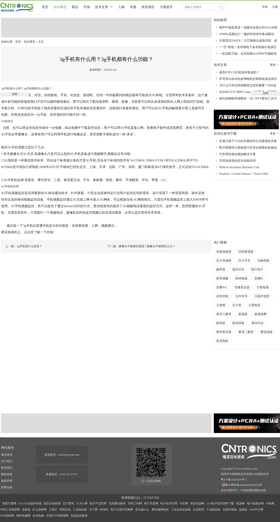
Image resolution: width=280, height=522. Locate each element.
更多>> (274, 133)
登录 (265, 6)
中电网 (270, 503)
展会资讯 (6, 454)
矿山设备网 (40, 509)
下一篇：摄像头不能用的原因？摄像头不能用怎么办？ (141, 246)
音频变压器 (242, 287)
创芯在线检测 (52, 503)
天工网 (93, 509)
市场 (86, 7)
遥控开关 (238, 269)
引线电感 (263, 287)
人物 (121, 7)
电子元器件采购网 (121, 509)
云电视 (220, 305)
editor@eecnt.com (69, 454)
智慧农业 (65, 509)
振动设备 (238, 323)
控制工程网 (135, 503)
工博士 (53, 509)
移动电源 (241, 278)
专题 (133, 7)
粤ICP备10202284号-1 (234, 479)
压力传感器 (223, 260)
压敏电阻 (263, 260)
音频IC (259, 278)
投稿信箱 (6, 487)
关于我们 (6, 461)
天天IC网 (81, 503)
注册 (275, 6)
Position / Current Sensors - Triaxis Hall (243, 173)
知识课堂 (59, 7)
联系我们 (6, 467)
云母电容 (254, 305)
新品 (75, 7)
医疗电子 (257, 269)
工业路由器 (80, 509)
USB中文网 (256, 509)
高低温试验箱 (79, 515)
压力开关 (244, 260)
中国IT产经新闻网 (57, 515)
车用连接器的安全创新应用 (237, 160)
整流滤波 (266, 332)
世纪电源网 (197, 503)
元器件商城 (229, 509)
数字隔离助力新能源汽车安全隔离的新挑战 (248, 147)
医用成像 (222, 278)
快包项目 (148, 7)
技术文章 (101, 7)
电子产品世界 (98, 503)
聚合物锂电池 (160, 509)
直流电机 (222, 340)
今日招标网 (7, 515)
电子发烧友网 (255, 503)
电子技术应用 (168, 503)
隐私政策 (6, 474)
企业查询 (198, 509)
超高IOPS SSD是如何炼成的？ (239, 72)
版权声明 (6, 480)
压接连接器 (223, 251)
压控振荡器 (246, 251)
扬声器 (220, 269)
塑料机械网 (23, 515)
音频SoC (221, 287)
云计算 (236, 305)
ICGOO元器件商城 (29, 503)
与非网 (184, 503)
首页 (45, 7)
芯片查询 (68, 503)
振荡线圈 (260, 314)
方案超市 (166, 7)
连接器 (26, 509)
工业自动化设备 (181, 509)
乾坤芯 (104, 509)
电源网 (240, 503)
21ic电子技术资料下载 (220, 503)
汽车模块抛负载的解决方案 (237, 154)
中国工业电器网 (10, 509)
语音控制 (222, 296)
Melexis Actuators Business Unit (239, 167)
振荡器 (242, 314)
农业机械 (38, 515)
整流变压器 (223, 332)
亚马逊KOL (142, 509)
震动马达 (257, 323)
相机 (109, 134)
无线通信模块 (117, 503)
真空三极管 (223, 314)
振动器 (220, 323)
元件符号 (241, 296)
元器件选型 (262, 296)
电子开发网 (151, 503)
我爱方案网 (9, 503)
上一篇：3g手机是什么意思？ (23, 246)
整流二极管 (246, 332)
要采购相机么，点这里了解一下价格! (27, 232)
